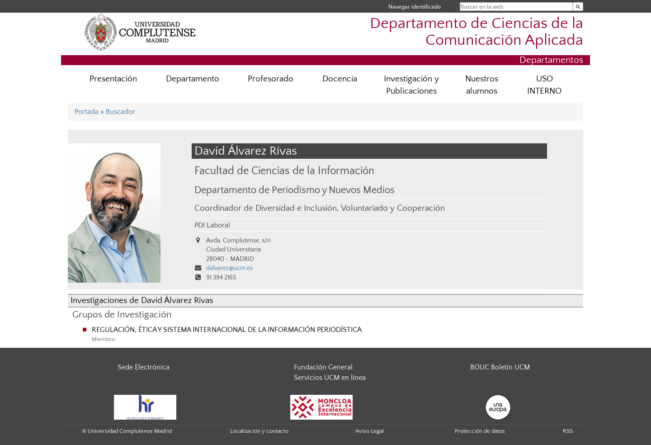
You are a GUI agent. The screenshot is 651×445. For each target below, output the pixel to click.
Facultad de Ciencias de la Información (284, 171)
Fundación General (323, 367)
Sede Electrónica (144, 367)
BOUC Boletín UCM (500, 367)
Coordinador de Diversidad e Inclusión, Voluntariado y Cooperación (319, 208)
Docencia (339, 79)
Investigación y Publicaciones (411, 85)
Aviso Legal (369, 431)
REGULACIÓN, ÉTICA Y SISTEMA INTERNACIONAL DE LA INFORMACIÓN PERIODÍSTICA (227, 330)
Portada (87, 112)
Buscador (120, 112)
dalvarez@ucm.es (229, 268)
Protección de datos (480, 431)
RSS (568, 431)
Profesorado (270, 79)
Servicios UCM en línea (330, 378)
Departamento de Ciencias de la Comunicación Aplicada (476, 32)
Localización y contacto (259, 431)
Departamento (192, 79)
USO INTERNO (544, 85)
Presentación (113, 79)
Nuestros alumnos (481, 85)
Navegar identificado (414, 6)
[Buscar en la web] (578, 6)
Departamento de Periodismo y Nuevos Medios (294, 190)
